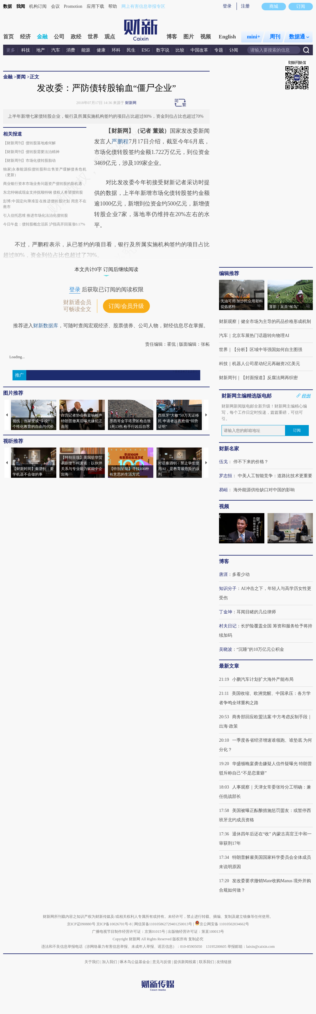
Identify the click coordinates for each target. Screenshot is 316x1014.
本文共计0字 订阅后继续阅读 (106, 269)
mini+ (253, 37)
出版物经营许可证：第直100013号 (196, 931)
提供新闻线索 (185, 962)
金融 (42, 37)
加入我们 (109, 962)
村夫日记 (228, 626)
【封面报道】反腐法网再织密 (269, 377)
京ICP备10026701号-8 (114, 924)
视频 (205, 37)
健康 (101, 50)
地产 (40, 50)
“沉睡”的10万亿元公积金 (260, 649)
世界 (93, 37)
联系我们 (206, 962)
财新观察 (228, 321)
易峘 (223, 489)
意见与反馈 (161, 962)
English (227, 37)
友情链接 (224, 962)
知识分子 (228, 588)
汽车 (55, 50)
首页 (8, 37)
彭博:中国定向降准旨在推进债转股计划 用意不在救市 (44, 204)
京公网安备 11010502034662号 (222, 924)
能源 (86, 50)
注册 (245, 6)
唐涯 (223, 574)
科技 (25, 50)
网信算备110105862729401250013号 (163, 924)
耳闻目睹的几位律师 (256, 612)
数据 (7, 6)
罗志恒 (225, 475)
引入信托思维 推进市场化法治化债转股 (35, 215)
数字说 (162, 50)
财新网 (130, 103)
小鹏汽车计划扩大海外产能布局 (262, 679)
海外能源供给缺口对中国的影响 (264, 489)
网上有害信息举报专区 (143, 6)
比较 (180, 50)
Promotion (73, 6)
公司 (59, 37)
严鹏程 (120, 141)
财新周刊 (228, 377)
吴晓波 (225, 649)
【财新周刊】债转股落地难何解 (29, 143)
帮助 (112, 6)
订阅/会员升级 (126, 306)
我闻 (20, 6)
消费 (70, 50)
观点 (109, 37)
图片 (188, 37)
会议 (55, 6)
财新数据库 (45, 325)
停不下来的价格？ (250, 461)
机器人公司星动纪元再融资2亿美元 (266, 363)
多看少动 (241, 574)
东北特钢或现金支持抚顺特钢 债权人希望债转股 (43, 192)
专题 (218, 50)
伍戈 (223, 461)
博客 (171, 37)
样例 (306, 395)
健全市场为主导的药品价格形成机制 (276, 321)
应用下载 (95, 6)
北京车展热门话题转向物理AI (260, 335)
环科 (116, 50)
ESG (146, 50)
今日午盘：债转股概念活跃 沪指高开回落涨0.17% (44, 224)
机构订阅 (38, 6)
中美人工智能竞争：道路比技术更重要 (275, 475)
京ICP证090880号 (81, 924)
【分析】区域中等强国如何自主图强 (267, 349)
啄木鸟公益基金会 (135, 962)
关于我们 (91, 962)
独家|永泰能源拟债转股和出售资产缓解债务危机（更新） (44, 172)
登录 (227, 6)
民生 (131, 50)
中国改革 (199, 50)
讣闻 (233, 50)
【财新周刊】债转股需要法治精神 (31, 152)
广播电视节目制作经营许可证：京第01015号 (128, 931)
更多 (10, 50)
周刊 (275, 37)
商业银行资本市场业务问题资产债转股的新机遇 (42, 183)
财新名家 (229, 448)
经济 (25, 37)
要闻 (21, 76)
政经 (76, 37)
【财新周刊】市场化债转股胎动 (29, 160)
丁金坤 (225, 612)
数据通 (299, 37)
